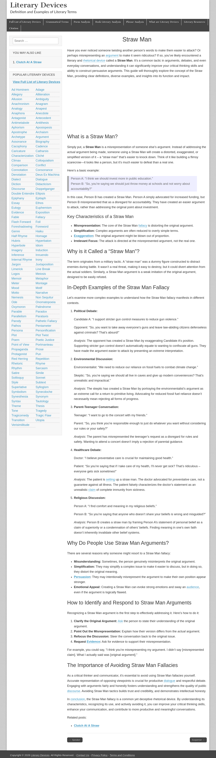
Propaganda (19, 349)
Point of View (20, 344)
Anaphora (18, 113)
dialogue (169, 680)
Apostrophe (19, 132)
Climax (16, 160)
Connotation (19, 170)
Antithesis (42, 122)
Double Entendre (22, 193)
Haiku (39, 231)
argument (112, 55)
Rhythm (16, 368)
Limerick (17, 269)
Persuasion (82, 577)
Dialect (16, 179)
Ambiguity (42, 99)
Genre (15, 231)
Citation (13, 28)
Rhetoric (17, 363)
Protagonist (19, 354)
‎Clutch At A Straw (86, 725)
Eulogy (16, 207)
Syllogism (42, 387)
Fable (15, 217)
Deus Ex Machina (47, 174)
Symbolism (18, 391)
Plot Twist (42, 335)
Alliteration (43, 94)
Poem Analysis (82, 22)
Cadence (42, 146)
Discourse (18, 189)
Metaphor (42, 278)
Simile (40, 373)
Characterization (22, 155)
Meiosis (41, 273)
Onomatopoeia (46, 302)
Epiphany (17, 198)
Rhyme (40, 363)
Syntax (16, 401)
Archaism (42, 132)
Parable (16, 311)
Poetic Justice (45, 340)
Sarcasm (42, 368)
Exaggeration (83, 236)
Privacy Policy (99, 755)
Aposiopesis (44, 127)
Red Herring (19, 358)
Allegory (16, 94)
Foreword (42, 226)
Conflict (41, 165)
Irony (39, 259)
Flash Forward (21, 222)
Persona (17, 330)
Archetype (18, 137)
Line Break (43, 269)
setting (110, 479)
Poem (15, 340)
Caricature (18, 151)
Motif (39, 288)
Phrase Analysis (135, 22)
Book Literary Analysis (108, 22)
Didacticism (43, 184)
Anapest (41, 108)
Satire (15, 373)
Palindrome (43, 307)
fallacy (143, 225)
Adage (40, 89)
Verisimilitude (20, 425)
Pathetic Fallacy (46, 321)
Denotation (18, 174)
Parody (16, 321)
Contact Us (82, 755)
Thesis (40, 406)
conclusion (78, 699)
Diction (16, 184)
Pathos (16, 325)
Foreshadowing (21, 226)
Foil (38, 222)
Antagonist (18, 118)
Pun (38, 354)
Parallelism (18, 316)
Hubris (15, 240)
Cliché (40, 155)
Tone (14, 410)
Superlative (19, 387)
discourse (73, 691)
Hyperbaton (43, 240)
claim (92, 489)
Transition (18, 420)
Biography (42, 141)
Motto (15, 292)
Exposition (43, 212)
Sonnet (40, 377)
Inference (17, 255)
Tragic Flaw (43, 415)
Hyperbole (18, 245)
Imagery (16, 250)
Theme (16, 406)
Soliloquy (17, 377)
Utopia (40, 420)
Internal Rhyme (21, 259)
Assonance (18, 141)
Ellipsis (40, 193)
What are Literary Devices (164, 22)
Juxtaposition (44, 264)
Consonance (44, 170)
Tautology (42, 401)
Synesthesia (19, 396)
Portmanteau (44, 344)
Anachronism (20, 104)
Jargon (16, 264)
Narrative (42, 292)
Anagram (42, 104)
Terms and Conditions (122, 755)
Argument (42, 137)
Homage (41, 236)
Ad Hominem (20, 89)
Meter (15, 283)
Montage (41, 283)
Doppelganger (45, 189)
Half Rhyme (19, 236)
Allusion (16, 99)
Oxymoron (18, 307)
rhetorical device (94, 60)
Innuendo (42, 255)
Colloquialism (45, 160)
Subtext (41, 382)
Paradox (41, 311)
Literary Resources (194, 22)
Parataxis (42, 316)
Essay (15, 203)
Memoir (16, 278)
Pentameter (43, 325)
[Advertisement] (137, 105)
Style (14, 382)
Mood (15, 288)
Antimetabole (20, 122)
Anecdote (42, 113)
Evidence (93, 641)
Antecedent (43, 118)
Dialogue (42, 179)
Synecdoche (44, 391)
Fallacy (40, 217)
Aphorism (17, 127)
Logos (15, 273)
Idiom (39, 245)
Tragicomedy (20, 415)
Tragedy (41, 410)
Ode (14, 302)
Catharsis (42, 151)
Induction (42, 250)
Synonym (42, 396)
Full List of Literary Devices (25, 22)
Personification (46, 330)
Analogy (16, 108)
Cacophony (19, 146)
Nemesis (17, 297)
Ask (120, 621)
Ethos (39, 203)
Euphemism (44, 207)
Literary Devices (38, 5)
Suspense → (198, 740)
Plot (14, 335)
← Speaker (74, 740)
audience (193, 587)
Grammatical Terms (57, 22)
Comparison (19, 165)
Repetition (42, 358)
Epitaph (41, 198)
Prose (40, 349)
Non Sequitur (44, 297)
